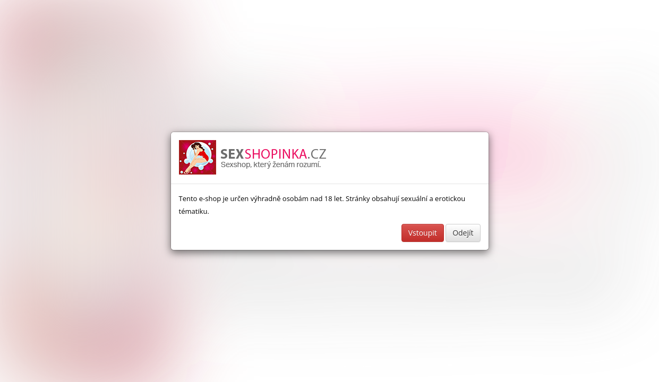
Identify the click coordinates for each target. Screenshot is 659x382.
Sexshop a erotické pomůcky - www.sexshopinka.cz (253, 158)
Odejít (462, 233)
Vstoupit (422, 233)
